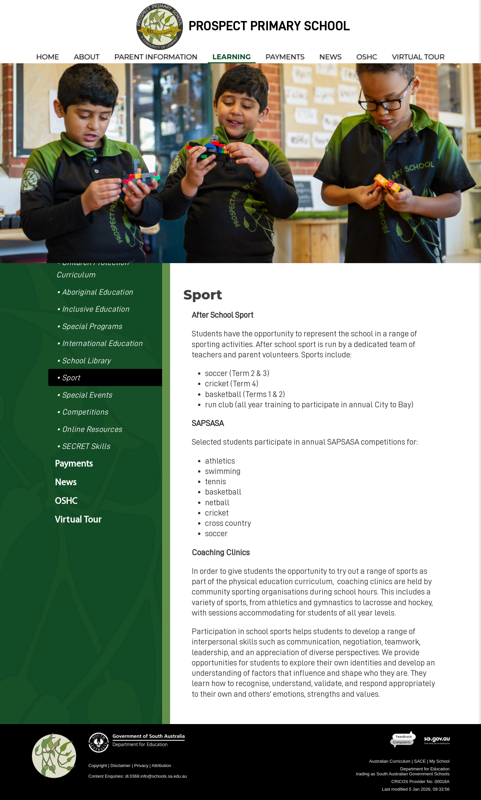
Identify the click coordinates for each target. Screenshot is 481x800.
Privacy (141, 765)
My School (439, 761)
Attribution (161, 765)
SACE (420, 761)
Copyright (98, 765)
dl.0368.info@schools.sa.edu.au (156, 776)
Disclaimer (121, 765)
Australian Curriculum (389, 761)
